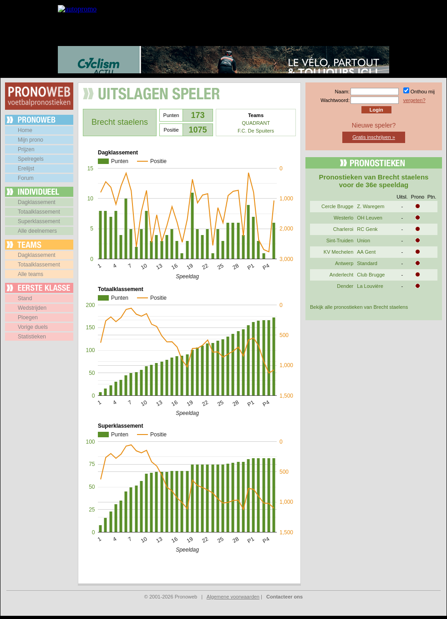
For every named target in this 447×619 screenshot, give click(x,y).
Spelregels (31, 159)
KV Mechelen (338, 252)
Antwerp (344, 263)
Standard (367, 263)
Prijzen (26, 149)
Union (363, 240)
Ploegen (28, 317)
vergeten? (414, 100)
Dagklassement (37, 202)
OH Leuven (369, 217)
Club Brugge (371, 274)
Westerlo (343, 217)
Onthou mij (423, 91)
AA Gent (366, 252)
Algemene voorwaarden (233, 596)
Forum (26, 178)
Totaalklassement (39, 212)
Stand (25, 298)
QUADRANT (256, 123)
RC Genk (367, 229)
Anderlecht (342, 274)
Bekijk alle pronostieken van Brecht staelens (359, 307)
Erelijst (26, 168)
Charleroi (343, 229)
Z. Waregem (370, 206)
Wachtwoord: (335, 100)
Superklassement (39, 221)
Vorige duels (33, 327)
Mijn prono (30, 140)
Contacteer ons (284, 596)
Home (25, 130)
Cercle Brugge (337, 206)
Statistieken (32, 336)
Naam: (342, 91)
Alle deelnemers (37, 231)
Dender (345, 286)
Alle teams (30, 274)
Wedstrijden (32, 308)
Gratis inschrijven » (373, 137)
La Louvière (370, 286)
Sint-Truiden (340, 240)
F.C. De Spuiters (256, 130)
